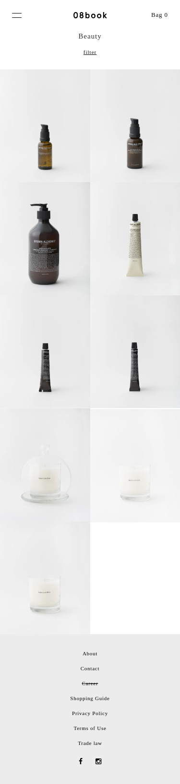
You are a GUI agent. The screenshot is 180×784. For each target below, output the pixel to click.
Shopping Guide (89, 698)
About (90, 653)
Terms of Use (89, 728)
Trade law (90, 743)
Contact (90, 668)
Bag (159, 14)
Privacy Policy (90, 713)
